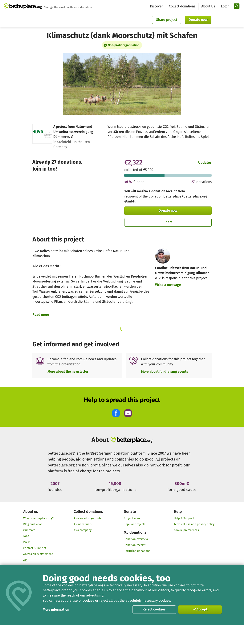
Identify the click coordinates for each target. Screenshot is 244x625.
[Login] (224, 6)
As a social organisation (89, 518)
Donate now (198, 20)
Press (26, 542)
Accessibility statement (38, 554)
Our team (29, 530)
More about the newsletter (67, 371)
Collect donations (182, 6)
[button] (116, 413)
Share (168, 222)
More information (56, 609)
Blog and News (32, 524)
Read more (40, 314)
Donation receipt (134, 545)
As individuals (83, 524)
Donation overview (136, 539)
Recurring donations (137, 551)
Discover (156, 6)
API (25, 560)
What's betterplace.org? (38, 518)
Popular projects (134, 524)
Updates (205, 162)
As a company (83, 530)
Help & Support (184, 518)
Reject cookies (154, 609)
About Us (208, 6)
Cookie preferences (186, 530)
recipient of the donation (143, 196)
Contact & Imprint (34, 548)
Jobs (26, 536)
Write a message (168, 285)
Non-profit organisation (123, 45)
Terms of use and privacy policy (194, 524)
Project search (133, 518)
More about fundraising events (164, 371)
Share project (166, 20)
